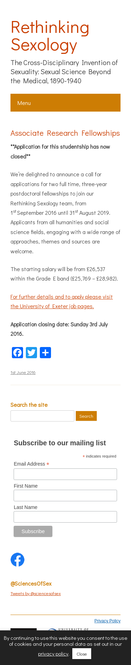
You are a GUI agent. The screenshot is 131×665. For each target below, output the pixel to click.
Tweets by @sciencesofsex (35, 593)
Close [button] (82, 654)
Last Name (25, 507)
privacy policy (53, 653)
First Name (25, 486)
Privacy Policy (107, 620)
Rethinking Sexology (49, 34)
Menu (24, 102)
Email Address (31, 464)
